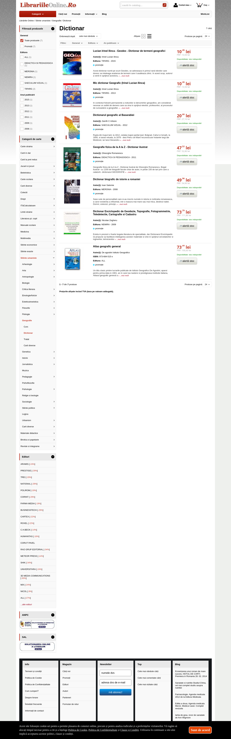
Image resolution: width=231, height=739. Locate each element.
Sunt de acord (200, 730)
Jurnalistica (27, 364)
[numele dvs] (115, 673)
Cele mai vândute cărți (148, 671)
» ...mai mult (123, 76)
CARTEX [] (28, 516)
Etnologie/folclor (29, 295)
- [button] (53, 28)
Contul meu (181, 5)
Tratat (26, 339)
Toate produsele (34, 40)
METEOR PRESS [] (32, 556)
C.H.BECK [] (29, 530)
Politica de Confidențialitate (37, 684)
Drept (23, 199)
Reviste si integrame (30, 446)
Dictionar (28, 333)
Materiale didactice (29, 433)
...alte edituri (26, 604)
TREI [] (26, 477)
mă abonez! (115, 692)
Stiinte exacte (27, 251)
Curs (26, 327)
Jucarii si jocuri (27, 166)
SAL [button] (24, 637)
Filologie (26, 314)
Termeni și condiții (33, 671)
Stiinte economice (29, 245)
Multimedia (26, 238)
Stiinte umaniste (29, 258)
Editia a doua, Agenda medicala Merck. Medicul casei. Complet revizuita (190, 706)
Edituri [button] (25, 456)
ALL (28, 57)
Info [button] (27, 664)
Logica (25, 414)
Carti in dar (26, 153)
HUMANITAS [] (30, 536)
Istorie (25, 358)
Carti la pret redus (29, 159)
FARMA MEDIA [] (31, 503)
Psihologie (27, 389)
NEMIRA (30, 77)
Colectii (24, 192)
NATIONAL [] (29, 484)
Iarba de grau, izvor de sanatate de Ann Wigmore (190, 716)
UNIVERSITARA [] (31, 569)
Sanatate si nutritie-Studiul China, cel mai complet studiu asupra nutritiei (190, 685)
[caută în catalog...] (140, 5)
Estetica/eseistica (30, 302)
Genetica (26, 352)
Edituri (65, 684)
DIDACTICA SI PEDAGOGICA (39, 64)
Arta (24, 270)
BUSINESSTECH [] (32, 510)
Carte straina (26, 146)
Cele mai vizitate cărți (148, 684)
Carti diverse (26, 186)
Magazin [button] (66, 664)
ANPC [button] (25, 615)
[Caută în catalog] (164, 5)
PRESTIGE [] (29, 470)
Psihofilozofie (28, 383)
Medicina (25, 231)
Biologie (26, 283)
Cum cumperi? (32, 691)
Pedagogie (27, 377)
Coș (201, 5)
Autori (65, 691)
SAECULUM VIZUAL (36, 83)
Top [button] (139, 664)
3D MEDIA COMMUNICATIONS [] (35, 577)
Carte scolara (27, 179)
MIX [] (26, 585)
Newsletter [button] (105, 664)
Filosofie (26, 308)
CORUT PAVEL (28, 543)
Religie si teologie (30, 395)
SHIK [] (26, 562)
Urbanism (26, 420)
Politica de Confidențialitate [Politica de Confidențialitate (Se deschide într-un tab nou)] (102, 730)
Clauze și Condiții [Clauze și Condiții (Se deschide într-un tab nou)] (129, 730)
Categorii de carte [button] (31, 139)
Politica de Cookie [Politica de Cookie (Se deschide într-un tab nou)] (77, 730)
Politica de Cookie (33, 678)
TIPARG (30, 89)
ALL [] (26, 598)
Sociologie (27, 402)
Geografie (27, 320)
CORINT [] (28, 497)
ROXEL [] (27, 523)
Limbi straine (26, 212)
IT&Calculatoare (28, 205)
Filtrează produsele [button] (32, 28)
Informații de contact (34, 711)
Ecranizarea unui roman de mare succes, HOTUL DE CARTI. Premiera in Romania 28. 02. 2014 (191, 673)
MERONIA (31, 71)
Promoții (66, 678)
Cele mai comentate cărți (149, 678)
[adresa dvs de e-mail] (115, 682)
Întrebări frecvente (33, 704)
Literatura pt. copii (29, 218)
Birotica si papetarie (30, 439)
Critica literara (28, 289)
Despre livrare (31, 697)
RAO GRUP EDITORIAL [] (35, 549)
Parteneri (67, 697)
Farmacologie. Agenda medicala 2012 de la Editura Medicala (190, 695)
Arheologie (27, 264)
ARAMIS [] (28, 464)
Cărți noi (66, 671)
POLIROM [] (29, 490)
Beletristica (26, 172)
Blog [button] (177, 664)
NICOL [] (26, 591)
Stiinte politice (28, 408)
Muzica (25, 370)
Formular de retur (71, 704)
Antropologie (28, 277)
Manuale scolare (28, 225)
